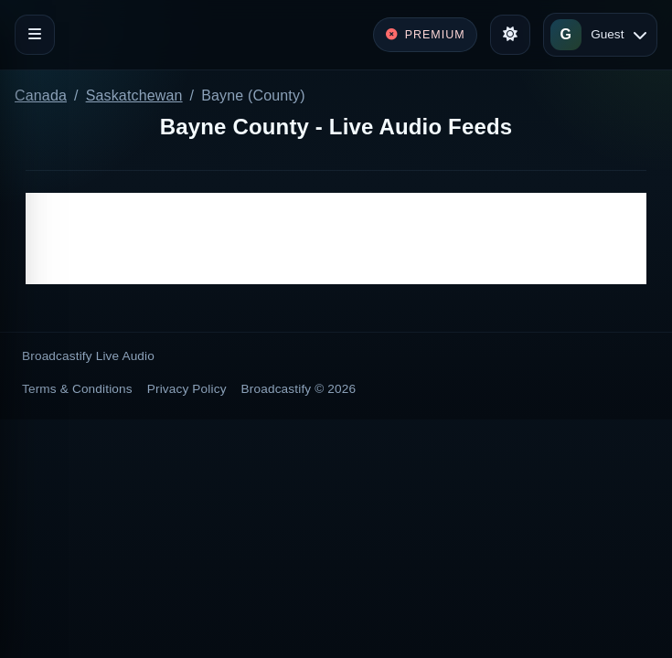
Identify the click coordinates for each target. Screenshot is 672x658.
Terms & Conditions (77, 389)
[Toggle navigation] (35, 35)
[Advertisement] (336, 238)
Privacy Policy (187, 389)
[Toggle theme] (510, 35)
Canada (41, 95)
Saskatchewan (134, 95)
